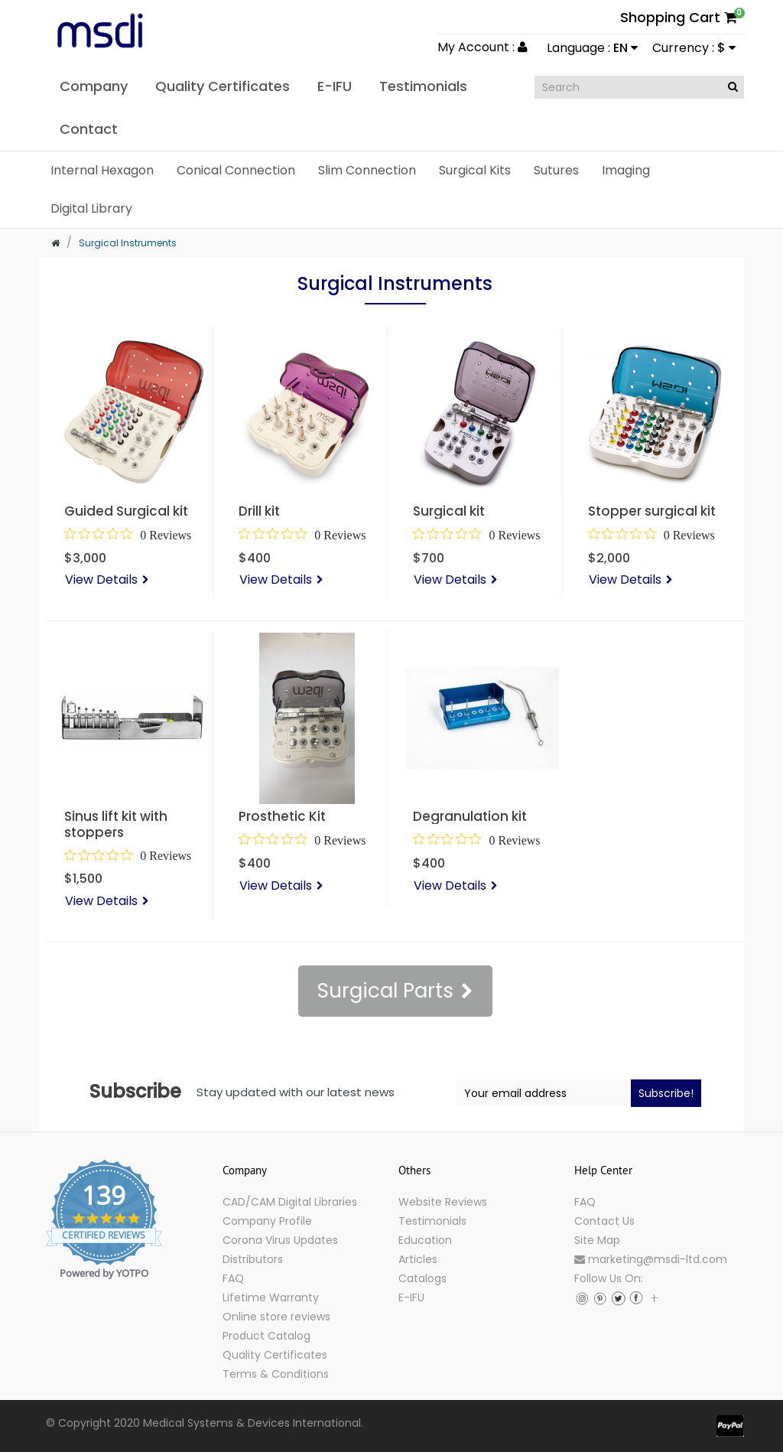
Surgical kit (449, 511)
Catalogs (422, 1278)
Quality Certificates (275, 1354)
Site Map (597, 1240)
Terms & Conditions (276, 1374)
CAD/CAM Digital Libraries (290, 1201)
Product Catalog (266, 1335)
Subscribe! (666, 1093)
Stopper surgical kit (652, 511)
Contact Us (604, 1221)
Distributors (253, 1259)
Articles (417, 1259)
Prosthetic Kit (282, 816)
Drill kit (259, 511)
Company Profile (267, 1221)
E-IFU (411, 1297)
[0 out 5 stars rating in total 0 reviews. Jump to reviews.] (127, 534)
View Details (101, 579)
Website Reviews (442, 1201)
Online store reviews (276, 1316)
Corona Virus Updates (280, 1240)
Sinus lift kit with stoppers (115, 824)
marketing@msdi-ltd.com (650, 1259)
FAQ (233, 1278)
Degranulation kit (470, 816)
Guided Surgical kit (126, 511)
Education (425, 1240)
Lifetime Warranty (271, 1297)
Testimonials (432, 1221)
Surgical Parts (385, 990)
